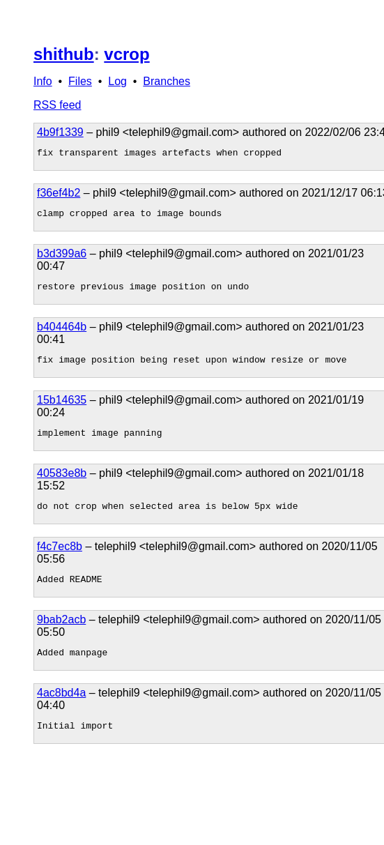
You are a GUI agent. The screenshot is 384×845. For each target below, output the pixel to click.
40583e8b (61, 483)
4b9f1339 (60, 132)
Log (117, 81)
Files (80, 81)
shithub (63, 54)
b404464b (61, 333)
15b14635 (61, 408)
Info (42, 81)
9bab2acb (61, 634)
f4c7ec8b (59, 559)
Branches (166, 81)
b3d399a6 (61, 258)
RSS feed (57, 105)
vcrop (126, 54)
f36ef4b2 (58, 195)
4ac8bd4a (61, 709)
